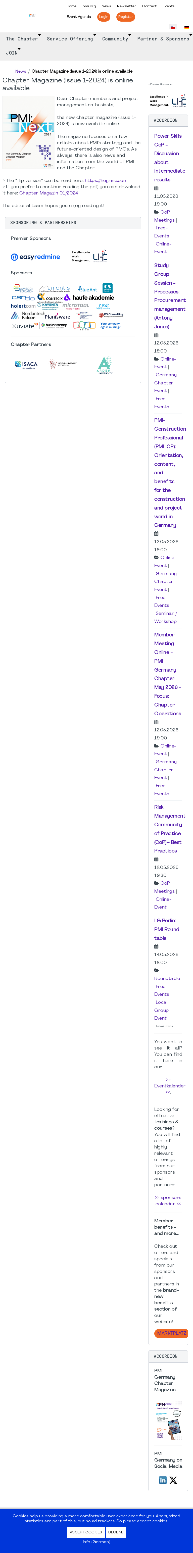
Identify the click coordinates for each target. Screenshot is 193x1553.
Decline (115, 1532)
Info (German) (96, 1542)
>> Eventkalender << (170, 1086)
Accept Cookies (86, 1532)
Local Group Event (161, 1010)
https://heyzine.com (106, 181)
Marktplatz (171, 1333)
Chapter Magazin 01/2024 (48, 193)
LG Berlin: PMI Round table (166, 930)
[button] (73, 223)
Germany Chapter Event (165, 383)
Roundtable (167, 979)
